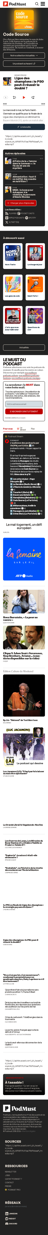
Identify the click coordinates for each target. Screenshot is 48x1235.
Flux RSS (10, 213)
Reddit (10, 1218)
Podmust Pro (12, 1190)
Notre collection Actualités (24, 55)
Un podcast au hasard (24, 63)
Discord (11, 1223)
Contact (9, 1182)
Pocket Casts (25, 213)
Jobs (7, 1175)
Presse (8, 1186)
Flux (33, 428)
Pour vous (8, 428)
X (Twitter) (12, 222)
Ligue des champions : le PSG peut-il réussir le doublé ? (29, 83)
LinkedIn (11, 1213)
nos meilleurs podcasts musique (26, 378)
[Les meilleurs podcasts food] (24, 1084)
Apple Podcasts (14, 217)
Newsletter (10, 1172)
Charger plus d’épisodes (20, 203)
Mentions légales (28, 1131)
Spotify (30, 217)
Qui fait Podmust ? (13, 1179)
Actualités (24, 347)
